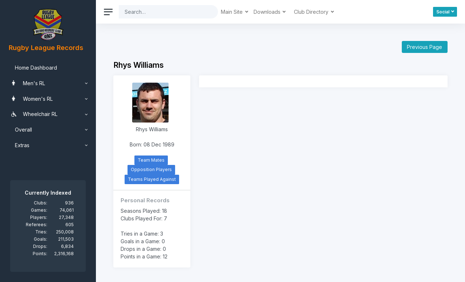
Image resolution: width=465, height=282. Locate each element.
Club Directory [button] (312, 12)
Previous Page (424, 47)
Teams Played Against (152, 179)
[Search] (163, 11)
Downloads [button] (268, 12)
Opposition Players (151, 169)
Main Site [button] (232, 12)
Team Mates (151, 160)
